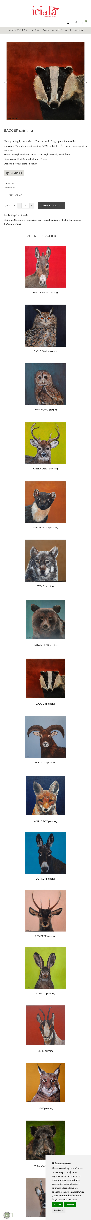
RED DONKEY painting (45, 292)
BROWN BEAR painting (45, 645)
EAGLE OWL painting (45, 351)
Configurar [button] (58, 1210)
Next (86, 82)
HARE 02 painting (45, 993)
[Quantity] (25, 205)
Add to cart (51, 205)
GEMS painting (45, 1051)
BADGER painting (45, 704)
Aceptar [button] (57, 1205)
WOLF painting (45, 586)
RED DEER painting (45, 936)
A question (14, 173)
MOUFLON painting (45, 762)
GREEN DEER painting (45, 468)
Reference (9, 224)
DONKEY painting (45, 879)
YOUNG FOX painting (45, 821)
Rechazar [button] (70, 1205)
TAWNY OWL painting (45, 410)
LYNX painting (45, 1108)
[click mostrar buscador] (68, 23)
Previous (5, 82)
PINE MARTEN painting (45, 527)
